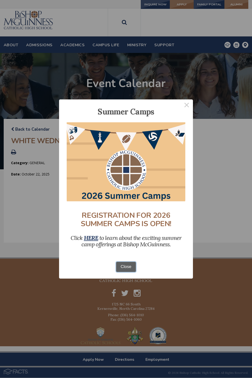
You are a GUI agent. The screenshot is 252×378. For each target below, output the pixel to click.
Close (126, 266)
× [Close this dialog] (187, 105)
